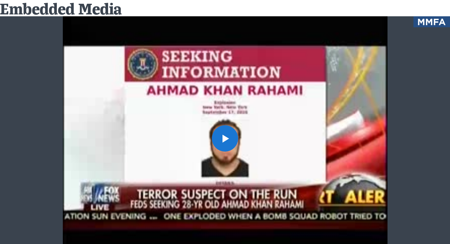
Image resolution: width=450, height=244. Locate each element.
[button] (225, 138)
